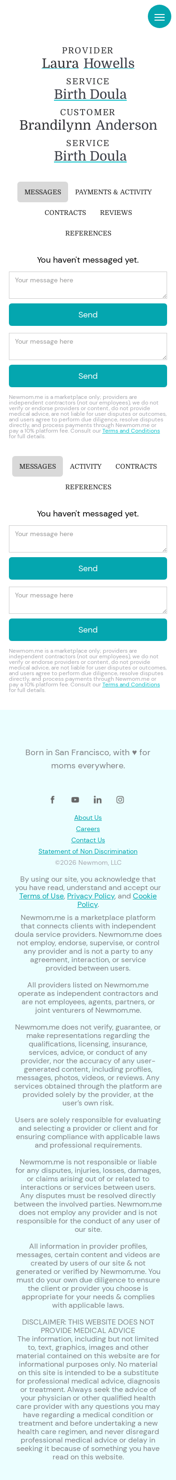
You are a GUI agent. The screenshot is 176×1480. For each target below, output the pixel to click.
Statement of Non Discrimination (88, 851)
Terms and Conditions (131, 430)
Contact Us (88, 840)
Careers (88, 829)
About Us (88, 817)
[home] (37, 16)
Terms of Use (41, 896)
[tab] (42, 192)
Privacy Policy (91, 896)
